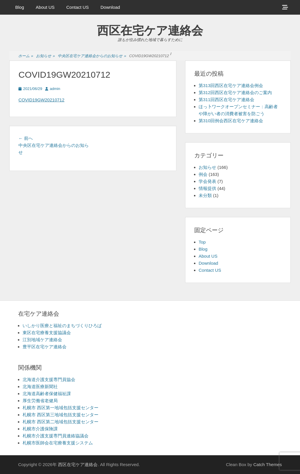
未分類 (205, 195)
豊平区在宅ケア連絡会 (45, 346)
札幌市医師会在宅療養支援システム (58, 442)
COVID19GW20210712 (41, 99)
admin (55, 88)
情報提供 (207, 188)
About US (45, 7)
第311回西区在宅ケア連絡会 (226, 99)
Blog (19, 7)
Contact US (77, 7)
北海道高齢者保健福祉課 (47, 393)
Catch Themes (267, 464)
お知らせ (45, 56)
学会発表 (207, 181)
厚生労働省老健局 (40, 400)
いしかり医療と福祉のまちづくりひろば (62, 325)
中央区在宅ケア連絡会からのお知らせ (92, 56)
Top (202, 241)
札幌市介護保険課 (40, 428)
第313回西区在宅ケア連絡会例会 (231, 85)
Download (110, 7)
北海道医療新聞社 (40, 386)
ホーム (25, 56)
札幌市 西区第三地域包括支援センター (60, 414)
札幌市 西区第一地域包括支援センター (60, 407)
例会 (203, 174)
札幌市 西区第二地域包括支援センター (60, 421)
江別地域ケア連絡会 (42, 339)
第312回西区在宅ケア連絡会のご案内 (235, 92)
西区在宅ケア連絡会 (150, 30)
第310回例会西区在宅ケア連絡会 (231, 120)
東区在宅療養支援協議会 (47, 332)
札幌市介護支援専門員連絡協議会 (55, 435)
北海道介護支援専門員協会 (49, 379)
